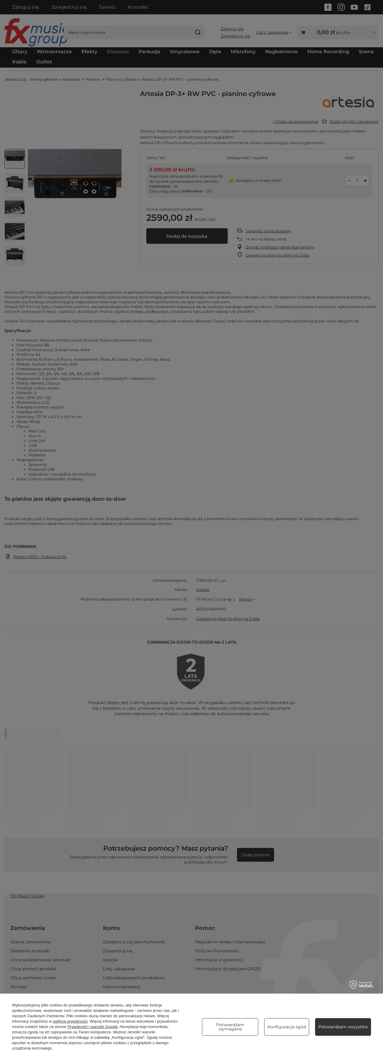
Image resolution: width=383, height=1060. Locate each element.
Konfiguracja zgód (287, 1026)
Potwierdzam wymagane (230, 1027)
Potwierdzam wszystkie (343, 1026)
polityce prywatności (70, 1021)
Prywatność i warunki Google (93, 1026)
